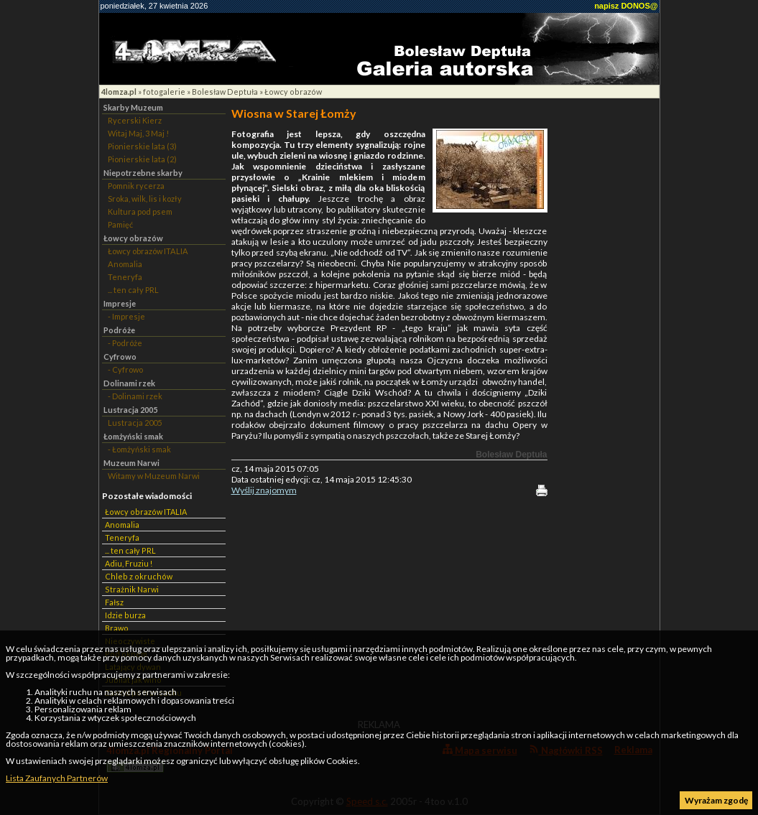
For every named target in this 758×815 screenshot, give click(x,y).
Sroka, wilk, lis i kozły (145, 198)
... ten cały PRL (133, 289)
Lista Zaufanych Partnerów (57, 778)
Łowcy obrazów (293, 91)
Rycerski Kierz (135, 120)
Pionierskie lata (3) (142, 146)
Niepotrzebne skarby (142, 172)
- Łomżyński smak (139, 449)
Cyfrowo (120, 356)
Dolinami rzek (129, 383)
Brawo (117, 628)
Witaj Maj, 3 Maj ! (138, 133)
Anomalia (125, 264)
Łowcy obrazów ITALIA (148, 251)
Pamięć (120, 224)
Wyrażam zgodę (716, 800)
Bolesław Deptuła (225, 91)
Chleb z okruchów (138, 576)
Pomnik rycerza (136, 185)
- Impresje (126, 316)
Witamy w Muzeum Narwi (154, 475)
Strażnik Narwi (132, 589)
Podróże (119, 330)
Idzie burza (125, 615)
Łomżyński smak (133, 436)
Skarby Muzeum (133, 107)
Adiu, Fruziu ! (128, 563)
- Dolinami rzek (135, 396)
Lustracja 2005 (130, 409)
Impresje (119, 303)
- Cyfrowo (125, 369)
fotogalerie (164, 91)
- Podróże (125, 343)
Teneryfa (125, 276)
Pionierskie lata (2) (142, 159)
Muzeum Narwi (131, 462)
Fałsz (114, 602)
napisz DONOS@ (625, 5)
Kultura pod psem (140, 211)
